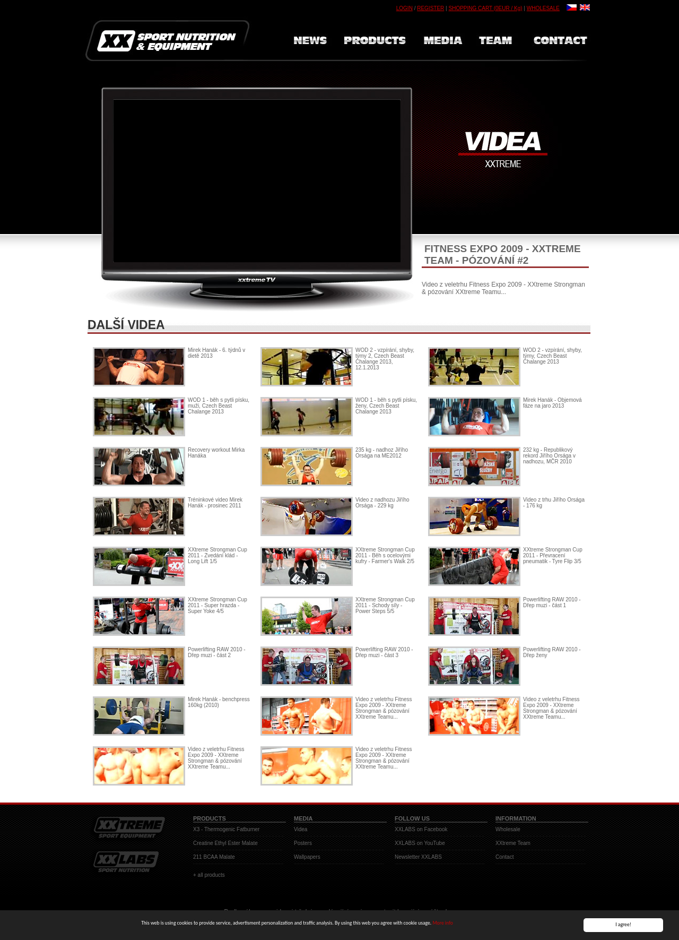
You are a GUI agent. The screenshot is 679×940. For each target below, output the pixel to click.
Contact (504, 857)
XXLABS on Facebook (421, 829)
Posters (303, 843)
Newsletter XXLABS (418, 857)
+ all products (209, 875)
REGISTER (430, 8)
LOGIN (404, 8)
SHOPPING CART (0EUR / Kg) (485, 8)
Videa (300, 829)
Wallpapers (307, 857)
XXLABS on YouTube (420, 843)
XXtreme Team (512, 843)
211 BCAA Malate (214, 857)
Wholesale (507, 829)
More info (442, 924)
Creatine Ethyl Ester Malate (225, 843)
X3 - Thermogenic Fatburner (226, 829)
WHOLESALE (543, 8)
